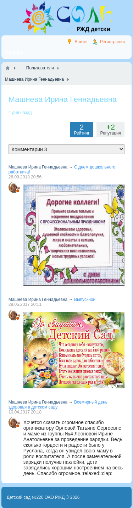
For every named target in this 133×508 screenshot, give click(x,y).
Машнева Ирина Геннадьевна (38, 167)
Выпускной (84, 299)
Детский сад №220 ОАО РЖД (36, 497)
